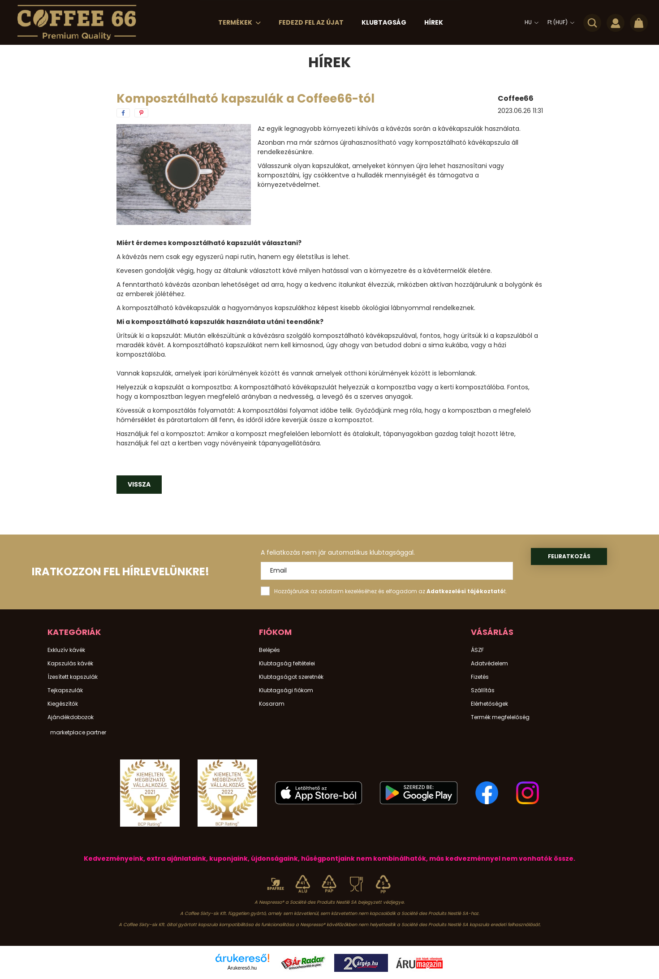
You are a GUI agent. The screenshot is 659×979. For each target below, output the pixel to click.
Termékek (236, 22)
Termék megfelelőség (500, 717)
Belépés (269, 650)
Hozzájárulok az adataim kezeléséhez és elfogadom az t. (390, 591)
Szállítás (483, 690)
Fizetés (480, 677)
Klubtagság (384, 22)
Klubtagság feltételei (287, 663)
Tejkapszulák (65, 690)
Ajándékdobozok (70, 717)
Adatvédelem (489, 663)
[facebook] (123, 112)
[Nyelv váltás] (529, 22)
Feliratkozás (569, 556)
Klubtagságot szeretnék (291, 677)
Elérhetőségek (489, 704)
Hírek (433, 22)
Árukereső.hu (242, 967)
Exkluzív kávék (66, 650)
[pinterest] (141, 112)
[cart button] (639, 22)
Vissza (139, 484)
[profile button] (616, 22)
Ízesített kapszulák (72, 677)
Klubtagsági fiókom (286, 690)
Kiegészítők (62, 704)
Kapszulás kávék (70, 663)
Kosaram (271, 704)
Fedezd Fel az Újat (311, 22)
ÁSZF (477, 650)
